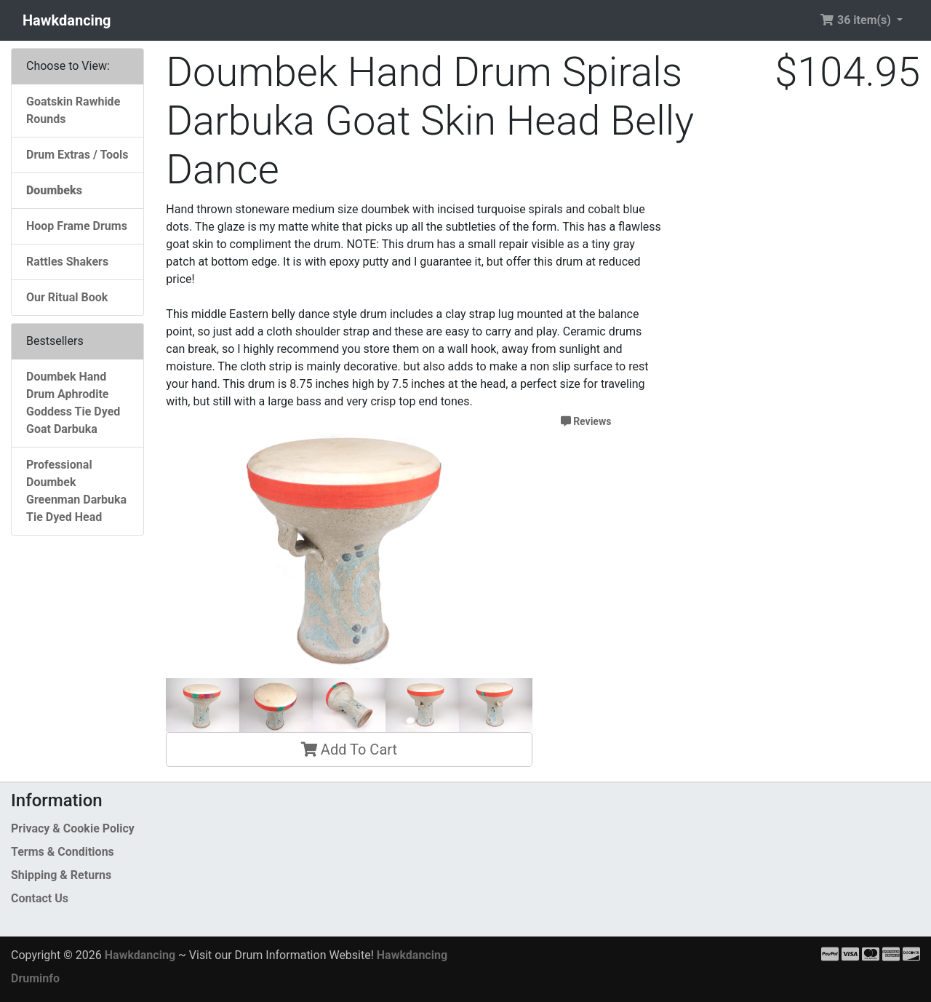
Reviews (586, 421)
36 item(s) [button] (857, 20)
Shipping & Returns (61, 875)
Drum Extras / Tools (77, 155)
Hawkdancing (67, 20)
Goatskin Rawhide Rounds (73, 110)
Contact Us (39, 898)
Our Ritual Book (67, 297)
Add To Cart (349, 749)
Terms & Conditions (62, 852)
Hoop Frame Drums (76, 226)
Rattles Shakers (67, 262)
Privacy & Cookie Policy (73, 828)
